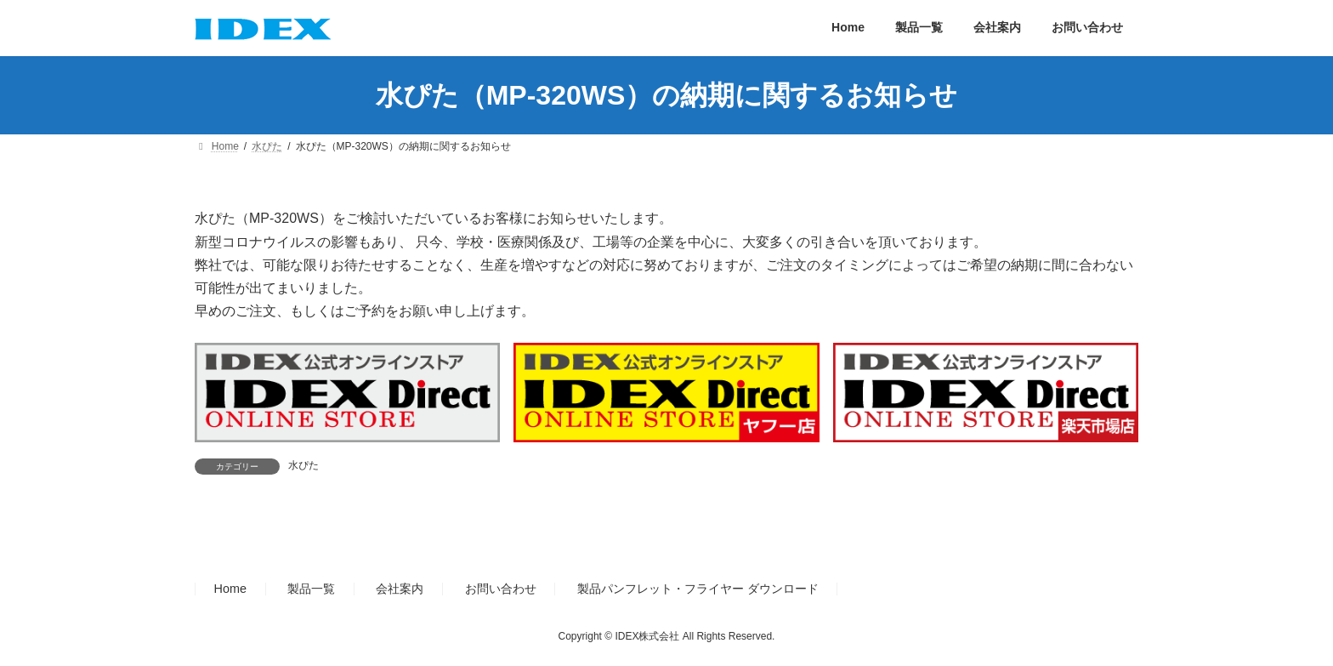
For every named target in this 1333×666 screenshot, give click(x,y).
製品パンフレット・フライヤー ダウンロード (698, 589)
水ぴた (303, 465)
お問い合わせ (500, 589)
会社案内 (399, 589)
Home (230, 589)
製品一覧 (311, 589)
